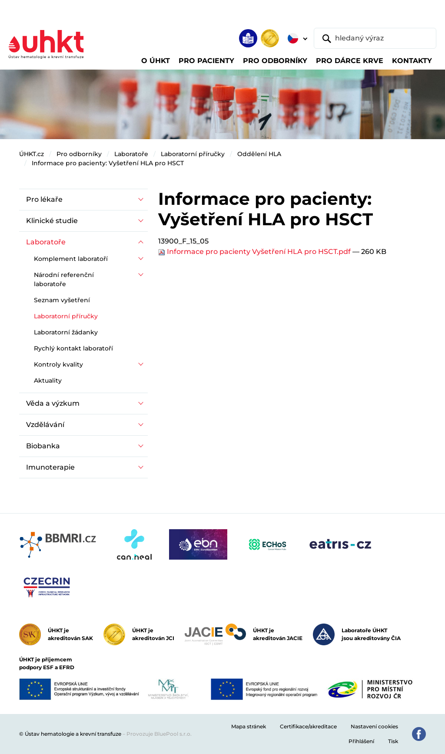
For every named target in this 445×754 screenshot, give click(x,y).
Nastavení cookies (374, 726)
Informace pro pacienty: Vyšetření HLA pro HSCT (108, 163)
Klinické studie (52, 221)
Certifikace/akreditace (308, 726)
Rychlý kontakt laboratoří (73, 348)
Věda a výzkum (53, 403)
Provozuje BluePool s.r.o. (159, 734)
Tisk (393, 741)
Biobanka (43, 446)
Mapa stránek (248, 726)
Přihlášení (361, 741)
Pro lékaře (44, 199)
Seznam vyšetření (62, 300)
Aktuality (48, 380)
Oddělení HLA (259, 154)
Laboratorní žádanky (66, 332)
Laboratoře (131, 154)
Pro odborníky (79, 154)
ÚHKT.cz (31, 154)
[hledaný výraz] (375, 38)
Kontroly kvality (58, 364)
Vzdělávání (45, 424)
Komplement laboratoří (71, 259)
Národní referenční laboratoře (64, 279)
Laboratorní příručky (193, 154)
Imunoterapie (50, 467)
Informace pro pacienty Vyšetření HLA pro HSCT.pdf (255, 251)
